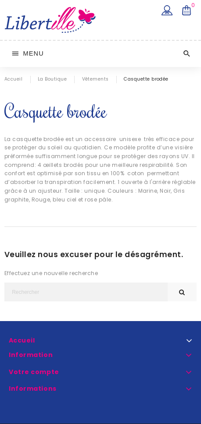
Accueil (22, 340)
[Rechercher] (86, 292)
